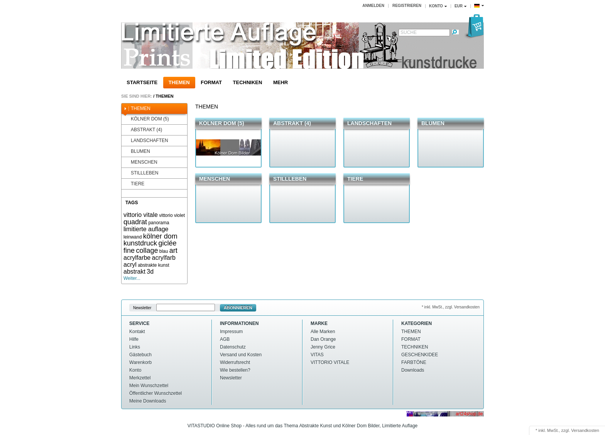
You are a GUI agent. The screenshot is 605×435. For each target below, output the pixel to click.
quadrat (135, 222)
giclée (167, 243)
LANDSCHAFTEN (145, 141)
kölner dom (160, 236)
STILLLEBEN (140, 173)
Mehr (280, 82)
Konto (135, 370)
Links (134, 347)
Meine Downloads (147, 401)
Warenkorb (140, 362)
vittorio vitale (140, 215)
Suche (409, 32)
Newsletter (142, 308)
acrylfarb (164, 257)
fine (129, 250)
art (173, 250)
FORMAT (211, 82)
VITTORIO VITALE (330, 362)
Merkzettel (139, 378)
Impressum (231, 331)
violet (179, 215)
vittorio (165, 215)
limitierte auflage (146, 229)
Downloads (412, 370)
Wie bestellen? (235, 370)
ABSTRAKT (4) (142, 130)
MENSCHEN (140, 162)
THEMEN (179, 82)
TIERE (133, 184)
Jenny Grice (323, 347)
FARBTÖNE (413, 362)
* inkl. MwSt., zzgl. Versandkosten (451, 307)
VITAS (317, 354)
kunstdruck (140, 243)
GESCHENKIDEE (419, 354)
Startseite (142, 82)
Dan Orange (323, 339)
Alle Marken (323, 331)
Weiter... (131, 278)
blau (163, 251)
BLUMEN (136, 151)
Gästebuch (140, 354)
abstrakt (134, 271)
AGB (225, 339)
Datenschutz (233, 347)
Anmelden (373, 5)
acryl (130, 264)
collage (147, 250)
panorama (158, 222)
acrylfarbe (136, 257)
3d (150, 271)
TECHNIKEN (247, 82)
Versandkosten (585, 430)
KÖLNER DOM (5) (146, 119)
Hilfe (134, 339)
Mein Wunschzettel (148, 385)
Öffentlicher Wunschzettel (155, 393)
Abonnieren (238, 307)
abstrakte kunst (153, 265)
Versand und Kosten (241, 354)
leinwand (132, 237)
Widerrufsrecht (235, 362)
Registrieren (406, 5)
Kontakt (137, 331)
